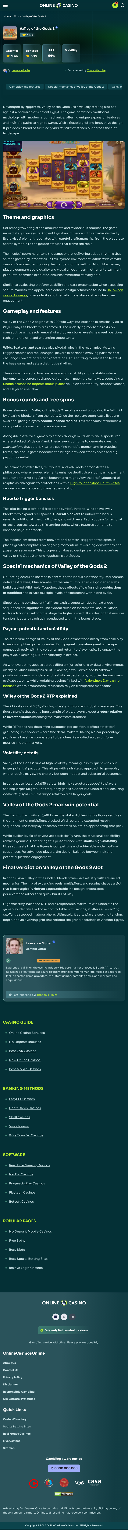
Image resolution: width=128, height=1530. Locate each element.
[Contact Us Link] (10, 1370)
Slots (17, 16)
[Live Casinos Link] (11, 1441)
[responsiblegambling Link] (49, 1483)
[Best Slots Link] (64, 1249)
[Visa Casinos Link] (64, 1126)
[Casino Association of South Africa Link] (94, 1483)
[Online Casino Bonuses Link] (64, 1033)
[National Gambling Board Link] (79, 1483)
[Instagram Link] (72, 1317)
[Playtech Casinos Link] (64, 1192)
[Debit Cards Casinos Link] (64, 1108)
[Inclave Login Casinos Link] (64, 1268)
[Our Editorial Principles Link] (19, 1399)
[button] (5, 5)
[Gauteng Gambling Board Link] (64, 1483)
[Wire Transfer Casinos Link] (64, 1135)
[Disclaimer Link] (10, 1384)
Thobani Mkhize (96, 70)
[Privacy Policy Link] (12, 1377)
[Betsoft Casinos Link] (64, 1201)
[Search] (122, 5)
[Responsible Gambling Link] (19, 1392)
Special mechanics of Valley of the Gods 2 (76, 86)
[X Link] (64, 1317)
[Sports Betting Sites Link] (17, 1426)
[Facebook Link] (55, 1317)
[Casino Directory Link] (15, 1419)
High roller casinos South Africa (95, 483)
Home (7, 16)
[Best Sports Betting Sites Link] (64, 1258)
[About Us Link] (9, 1363)
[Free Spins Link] (64, 1240)
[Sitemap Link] (9, 1448)
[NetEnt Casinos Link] (64, 1174)
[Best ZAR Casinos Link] (64, 1051)
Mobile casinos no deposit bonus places (34, 384)
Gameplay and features (25, 86)
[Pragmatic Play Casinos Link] (64, 1183)
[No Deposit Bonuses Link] (64, 1042)
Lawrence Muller (21, 70)
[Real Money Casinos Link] (17, 1434)
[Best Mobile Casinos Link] (64, 1069)
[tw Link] (8, 960)
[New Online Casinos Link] (64, 1060)
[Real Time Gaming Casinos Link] (64, 1165)
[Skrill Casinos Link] (64, 1117)
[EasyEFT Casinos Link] (64, 1099)
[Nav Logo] (59, 5)
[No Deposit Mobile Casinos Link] (64, 1231)
